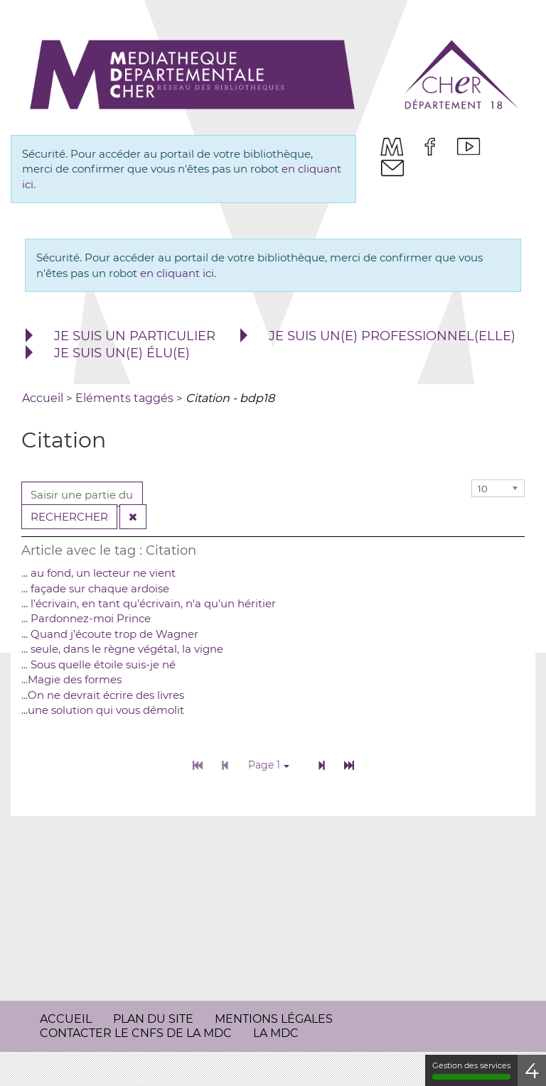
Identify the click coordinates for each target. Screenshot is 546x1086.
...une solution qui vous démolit (102, 710)
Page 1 (268, 765)
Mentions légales (274, 1019)
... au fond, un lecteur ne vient (98, 573)
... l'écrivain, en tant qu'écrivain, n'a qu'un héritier (148, 603)
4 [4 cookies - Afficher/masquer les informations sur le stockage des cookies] (532, 1071)
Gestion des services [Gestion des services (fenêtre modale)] (471, 1070)
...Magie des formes (71, 679)
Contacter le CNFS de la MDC (136, 1033)
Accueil (66, 1019)
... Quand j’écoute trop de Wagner (109, 634)
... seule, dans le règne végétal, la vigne (122, 649)
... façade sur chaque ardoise (95, 588)
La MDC (276, 1033)
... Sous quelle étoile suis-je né (98, 664)
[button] (118, 336)
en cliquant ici (177, 273)
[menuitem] (392, 146)
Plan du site (153, 1019)
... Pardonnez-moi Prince (86, 618)
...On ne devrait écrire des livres (102, 695)
